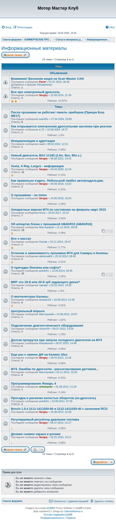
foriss (42, 212)
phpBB (50, 508)
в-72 (41, 129)
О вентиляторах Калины (29, 296)
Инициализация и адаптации (33, 141)
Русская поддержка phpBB (58, 514)
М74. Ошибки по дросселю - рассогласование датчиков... (54, 369)
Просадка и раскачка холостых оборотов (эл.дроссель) (53, 398)
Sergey (43, 95)
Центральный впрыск (28, 311)
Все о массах (21, 238)
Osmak (43, 241)
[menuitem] (6, 27)
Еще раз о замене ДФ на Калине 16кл (39, 354)
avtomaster (46, 386)
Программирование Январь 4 (33, 383)
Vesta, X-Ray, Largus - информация (37, 166)
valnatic (43, 285)
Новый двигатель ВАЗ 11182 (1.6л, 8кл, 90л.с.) (46, 155)
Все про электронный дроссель (35, 92)
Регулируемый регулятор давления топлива (45, 419)
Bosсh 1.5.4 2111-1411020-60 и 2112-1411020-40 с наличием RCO (59, 408)
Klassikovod (46, 343)
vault (41, 144)
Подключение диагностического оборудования (47, 325)
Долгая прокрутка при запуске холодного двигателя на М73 (56, 340)
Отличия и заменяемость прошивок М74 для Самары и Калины (59, 253)
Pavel (42, 81)
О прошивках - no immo (29, 195)
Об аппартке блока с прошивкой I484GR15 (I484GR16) (51, 224)
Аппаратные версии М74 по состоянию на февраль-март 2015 (58, 209)
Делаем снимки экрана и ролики (36, 434)
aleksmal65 (45, 256)
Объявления (44, 84)
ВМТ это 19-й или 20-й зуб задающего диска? (45, 282)
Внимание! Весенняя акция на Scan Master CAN (47, 78)
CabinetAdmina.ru (73, 511)
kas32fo (43, 119)
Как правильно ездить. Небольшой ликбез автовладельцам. (57, 180)
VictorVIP (44, 328)
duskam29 (45, 299)
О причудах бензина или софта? (36, 267)
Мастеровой (46, 227)
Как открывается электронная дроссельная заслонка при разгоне (61, 126)
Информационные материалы (34, 48)
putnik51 (44, 270)
